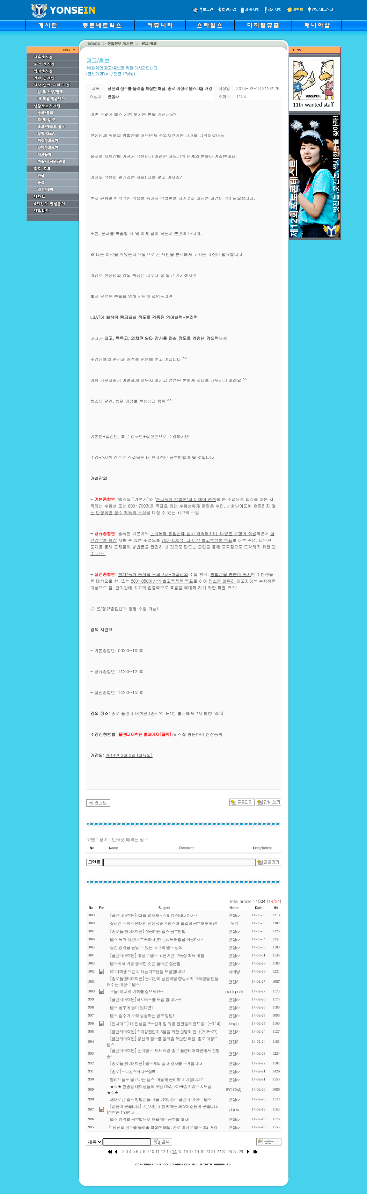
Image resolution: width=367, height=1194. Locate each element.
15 (180, 1151)
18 (196, 1151)
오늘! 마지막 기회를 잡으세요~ (136, 991)
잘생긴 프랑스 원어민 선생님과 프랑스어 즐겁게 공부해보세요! (163, 923)
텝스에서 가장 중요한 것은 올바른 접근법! (146, 963)
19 (202, 1151)
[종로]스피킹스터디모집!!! (132, 1071)
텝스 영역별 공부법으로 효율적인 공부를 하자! (149, 1119)
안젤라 (234, 915)
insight (234, 1023)
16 (186, 1151)
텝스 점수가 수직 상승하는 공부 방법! (142, 1015)
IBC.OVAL (234, 1089)
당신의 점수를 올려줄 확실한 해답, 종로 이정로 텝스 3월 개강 (165, 1127)
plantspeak (234, 991)
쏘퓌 (234, 923)
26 (240, 1151)
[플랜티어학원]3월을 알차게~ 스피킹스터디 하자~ (154, 915)
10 (152, 1151)
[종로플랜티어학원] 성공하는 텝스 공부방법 (148, 931)
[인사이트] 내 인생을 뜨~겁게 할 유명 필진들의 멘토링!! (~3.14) (165, 1023)
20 (208, 1151)
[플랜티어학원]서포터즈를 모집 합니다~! (145, 999)
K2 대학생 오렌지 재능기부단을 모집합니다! (147, 971)
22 (218, 1151)
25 (235, 1151)
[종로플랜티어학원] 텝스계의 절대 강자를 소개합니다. (156, 1063)
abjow (234, 1109)
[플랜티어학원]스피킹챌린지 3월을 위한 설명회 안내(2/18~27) (164, 1031)
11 (157, 1151)
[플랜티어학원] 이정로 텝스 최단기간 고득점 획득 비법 (157, 955)
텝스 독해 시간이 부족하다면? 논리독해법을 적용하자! (156, 939)
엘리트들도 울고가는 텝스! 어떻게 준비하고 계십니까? (156, 1079)
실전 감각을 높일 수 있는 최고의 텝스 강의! (147, 947)
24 (230, 1151)
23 (224, 1151)
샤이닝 (234, 971)
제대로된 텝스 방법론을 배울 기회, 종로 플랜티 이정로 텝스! (161, 1099)
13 (168, 1151)
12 (163, 1151)
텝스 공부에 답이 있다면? (132, 1007)
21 (213, 1151)
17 (191, 1151)
